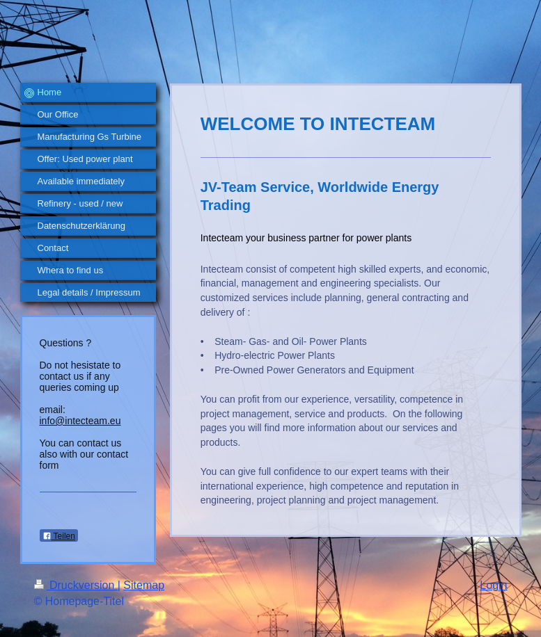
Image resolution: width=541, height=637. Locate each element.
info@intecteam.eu (80, 420)
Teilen (58, 536)
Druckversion (76, 585)
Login (493, 585)
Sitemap (143, 585)
